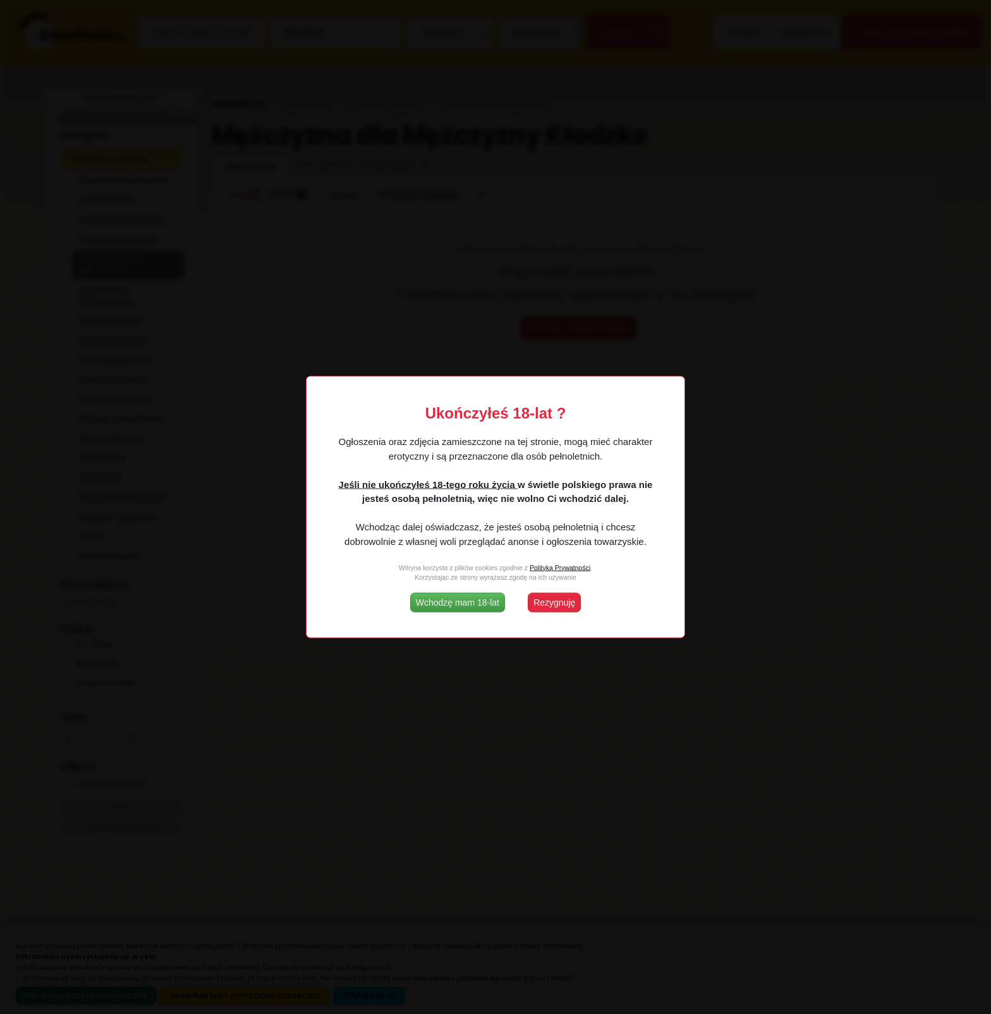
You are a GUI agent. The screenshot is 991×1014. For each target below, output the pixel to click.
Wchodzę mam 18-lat (457, 602)
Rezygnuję (554, 602)
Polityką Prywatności (560, 567)
